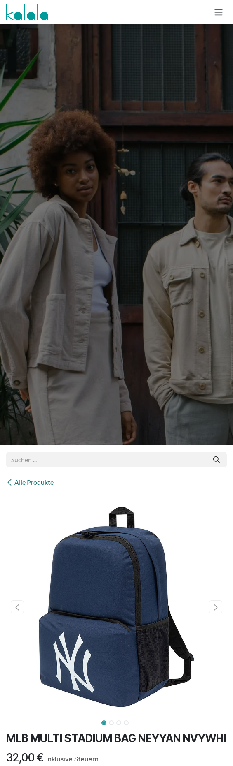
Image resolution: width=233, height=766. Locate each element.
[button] (17, 606)
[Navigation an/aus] (218, 12)
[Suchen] (216, 459)
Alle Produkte (30, 482)
